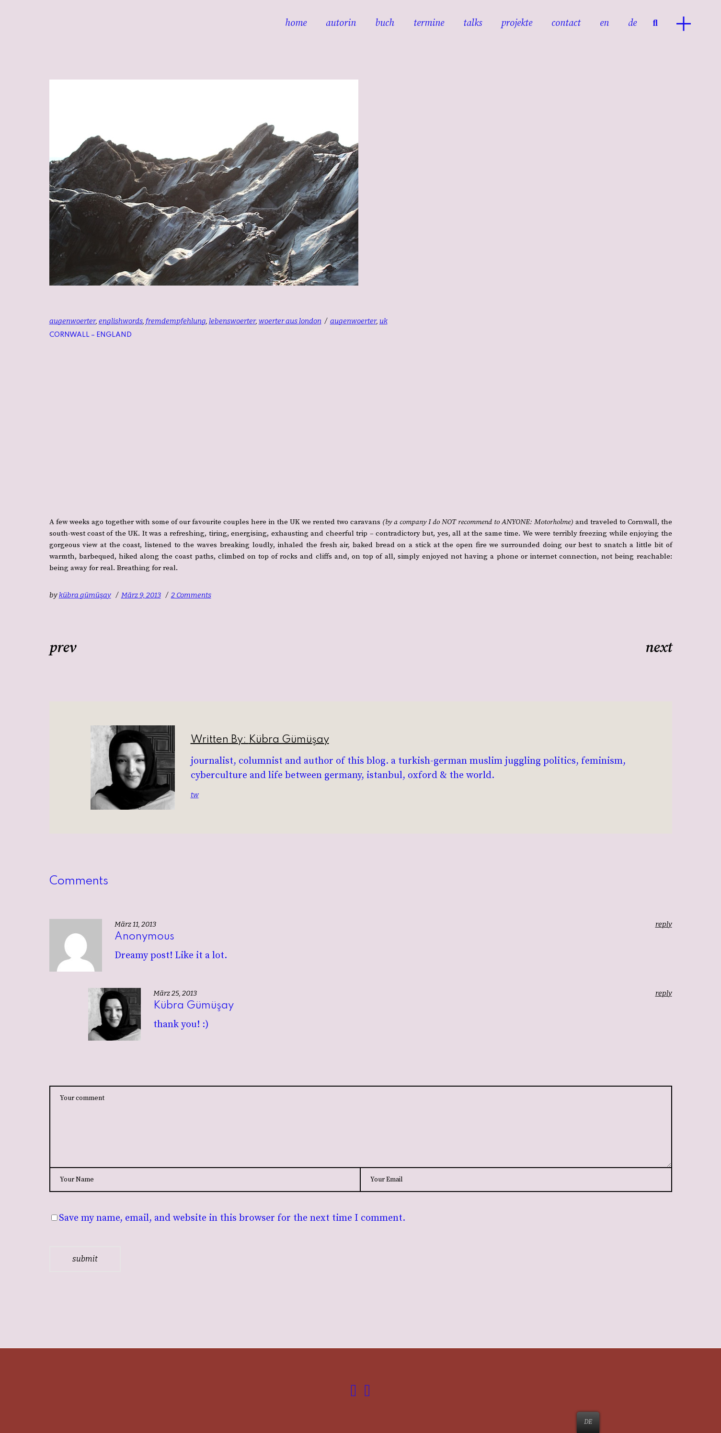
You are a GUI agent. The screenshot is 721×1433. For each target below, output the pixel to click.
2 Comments (191, 595)
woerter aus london (290, 321)
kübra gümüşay (85, 595)
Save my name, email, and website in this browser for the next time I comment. (232, 1219)
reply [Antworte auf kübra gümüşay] (663, 994)
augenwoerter (72, 321)
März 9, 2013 (141, 595)
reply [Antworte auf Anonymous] (663, 925)
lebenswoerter (232, 321)
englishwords (121, 321)
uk (383, 321)
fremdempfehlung (176, 321)
